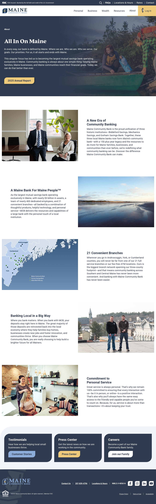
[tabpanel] (78, 135)
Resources (119, 10)
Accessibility (150, 494)
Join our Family (120, 454)
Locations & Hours (99, 483)
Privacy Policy (123, 494)
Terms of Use (137, 494)
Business (92, 10)
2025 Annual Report (19, 80)
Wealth (105, 10)
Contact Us (66, 483)
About (132, 10)
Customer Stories (22, 454)
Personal (78, 10)
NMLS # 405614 (119, 483)
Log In (148, 10)
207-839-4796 (81, 483)
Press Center (69, 454)
